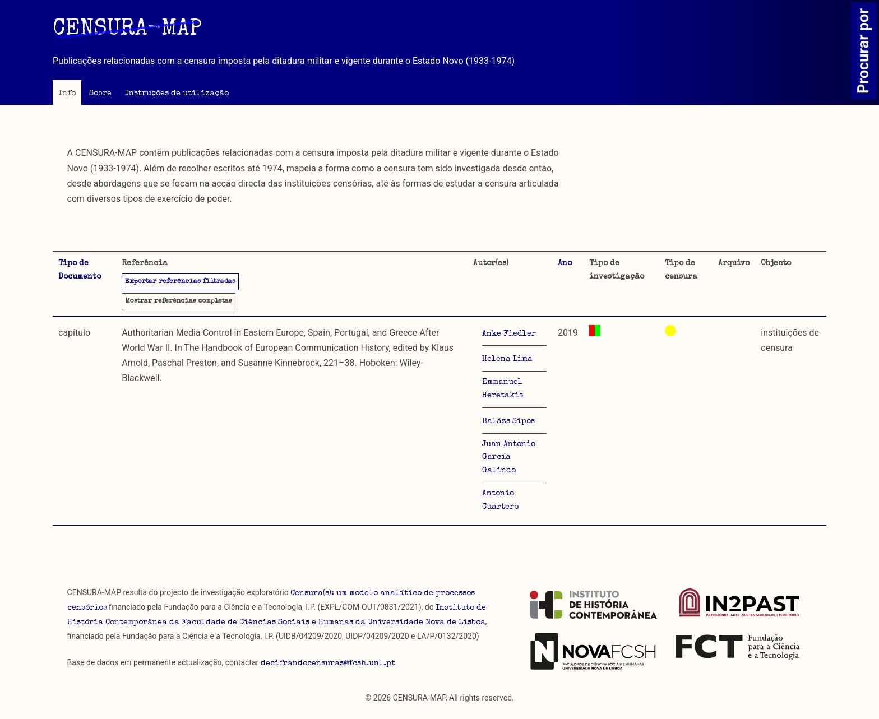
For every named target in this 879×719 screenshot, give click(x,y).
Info (67, 94)
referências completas (178, 301)
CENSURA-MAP (127, 29)
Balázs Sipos (508, 421)
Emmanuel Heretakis (502, 389)
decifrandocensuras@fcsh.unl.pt (328, 663)
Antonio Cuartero (500, 500)
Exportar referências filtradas (180, 282)
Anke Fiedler (509, 334)
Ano (565, 263)
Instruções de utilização (177, 94)
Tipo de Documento (79, 270)
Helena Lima (507, 359)
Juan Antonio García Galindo (508, 457)
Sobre (100, 94)
